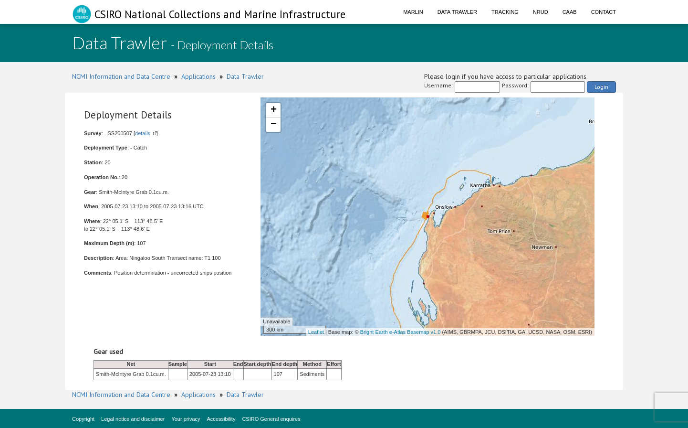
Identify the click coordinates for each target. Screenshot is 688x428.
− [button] (274, 125)
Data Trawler (457, 12)
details (142, 133)
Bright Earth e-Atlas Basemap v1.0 (400, 332)
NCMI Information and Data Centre (121, 76)
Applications (198, 76)
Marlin (413, 12)
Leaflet (316, 332)
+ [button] (274, 110)
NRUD (540, 12)
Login (601, 86)
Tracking (505, 12)
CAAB (570, 12)
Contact (603, 12)
